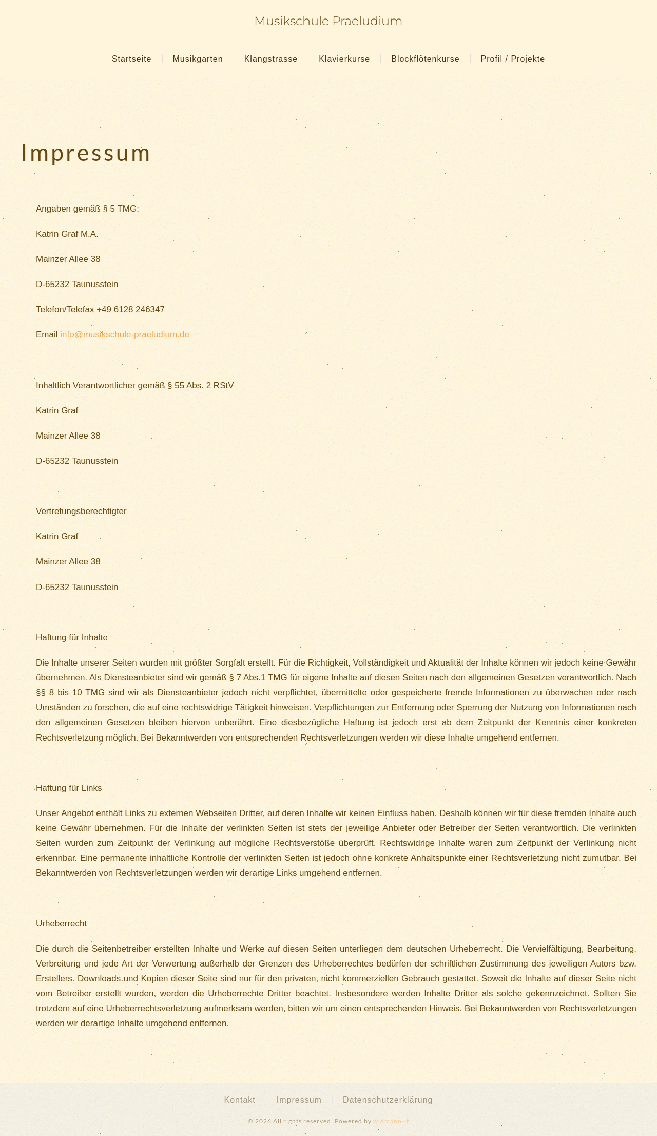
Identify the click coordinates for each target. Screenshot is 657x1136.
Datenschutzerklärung (388, 1099)
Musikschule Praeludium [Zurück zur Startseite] (328, 20)
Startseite (132, 58)
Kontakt (239, 1099)
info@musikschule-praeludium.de (124, 334)
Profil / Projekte (513, 58)
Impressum (299, 1099)
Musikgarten (198, 58)
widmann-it (391, 1121)
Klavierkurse (344, 58)
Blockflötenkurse (425, 58)
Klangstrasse (271, 58)
